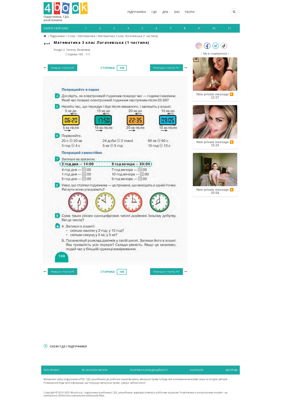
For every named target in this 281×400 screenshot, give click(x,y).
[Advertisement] (115, 309)
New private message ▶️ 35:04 (215, 191)
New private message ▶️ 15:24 (215, 143)
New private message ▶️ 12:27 (215, 96)
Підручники (136, 12)
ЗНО (177, 12)
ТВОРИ (189, 12)
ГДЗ (154, 12)
